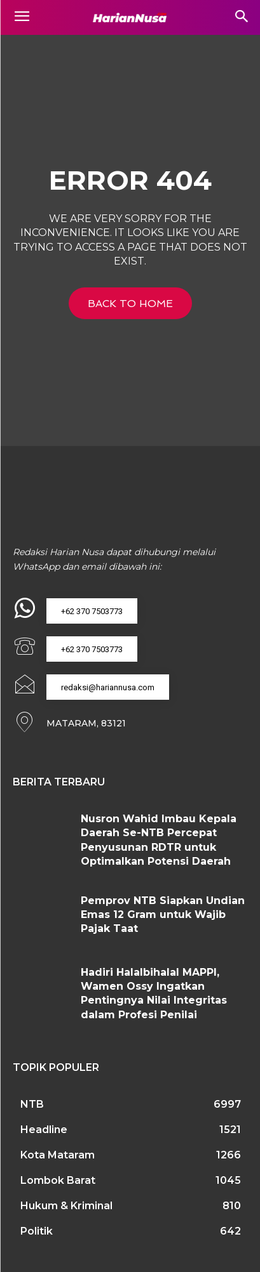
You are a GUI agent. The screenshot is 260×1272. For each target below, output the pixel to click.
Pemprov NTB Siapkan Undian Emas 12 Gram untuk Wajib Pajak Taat (163, 915)
